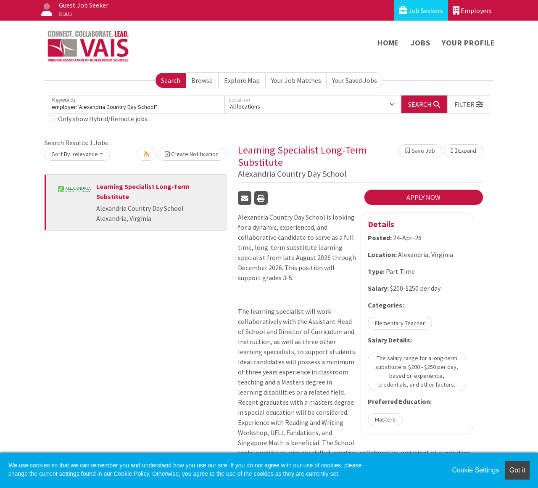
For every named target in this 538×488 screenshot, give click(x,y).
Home (388, 43)
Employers (472, 10)
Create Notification (192, 154)
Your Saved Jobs (354, 80)
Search (170, 80)
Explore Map (242, 80)
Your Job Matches (296, 80)
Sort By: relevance (75, 154)
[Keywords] (136, 104)
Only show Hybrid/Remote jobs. (103, 118)
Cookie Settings (475, 470)
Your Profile (468, 43)
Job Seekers (421, 10)
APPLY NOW (423, 197)
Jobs (420, 43)
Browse (202, 80)
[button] (468, 104)
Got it (517, 470)
